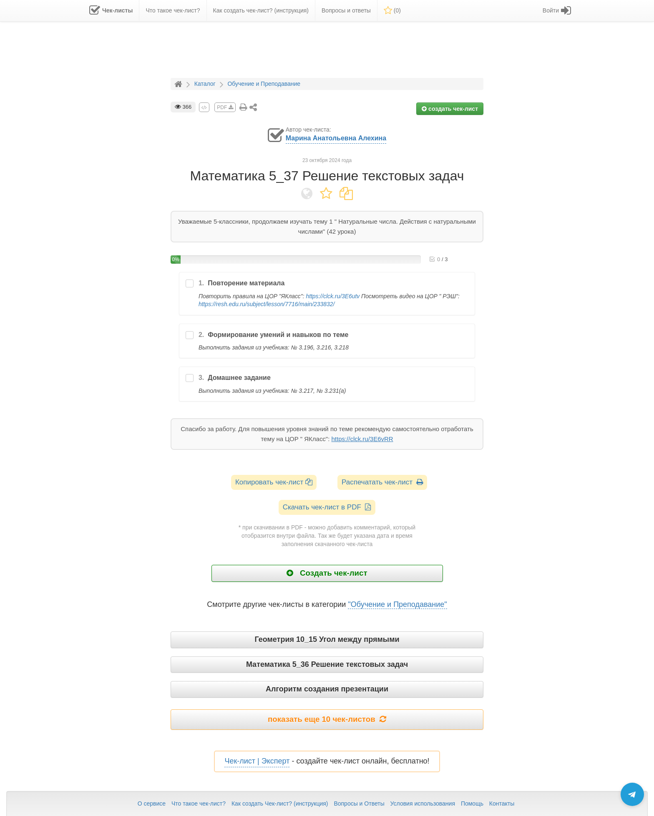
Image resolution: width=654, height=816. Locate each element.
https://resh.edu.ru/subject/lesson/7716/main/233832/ (267, 304)
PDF (225, 107)
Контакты (501, 803)
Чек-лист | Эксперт (256, 761)
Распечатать (382, 482)
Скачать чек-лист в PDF (327, 507)
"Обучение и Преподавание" (397, 604)
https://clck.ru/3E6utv (333, 296)
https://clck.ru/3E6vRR (362, 438)
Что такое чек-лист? (198, 803)
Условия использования (422, 803)
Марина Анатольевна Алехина (336, 138)
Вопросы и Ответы (359, 803)
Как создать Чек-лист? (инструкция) (279, 803)
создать (450, 108)
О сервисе (152, 803)
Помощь (472, 803)
